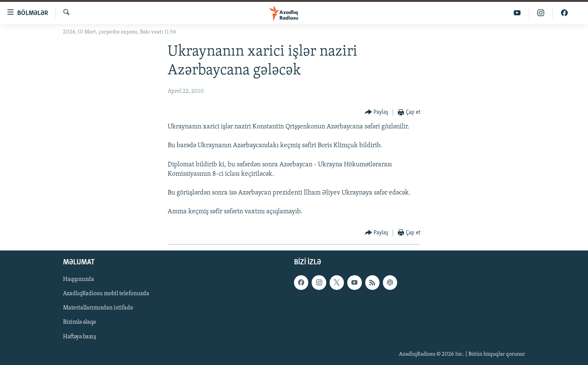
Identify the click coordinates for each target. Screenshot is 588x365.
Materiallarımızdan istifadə (98, 308)
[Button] (376, 112)
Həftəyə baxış (79, 336)
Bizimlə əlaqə (79, 322)
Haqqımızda (78, 279)
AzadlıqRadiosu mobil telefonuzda (106, 294)
